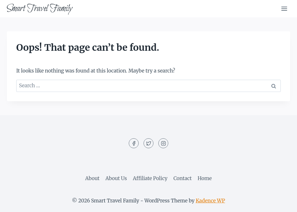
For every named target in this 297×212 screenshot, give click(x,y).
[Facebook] (134, 143)
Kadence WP (210, 200)
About (92, 178)
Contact (182, 178)
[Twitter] (148, 143)
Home (205, 178)
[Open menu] (284, 8)
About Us (116, 178)
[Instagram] (163, 143)
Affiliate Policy (150, 178)
